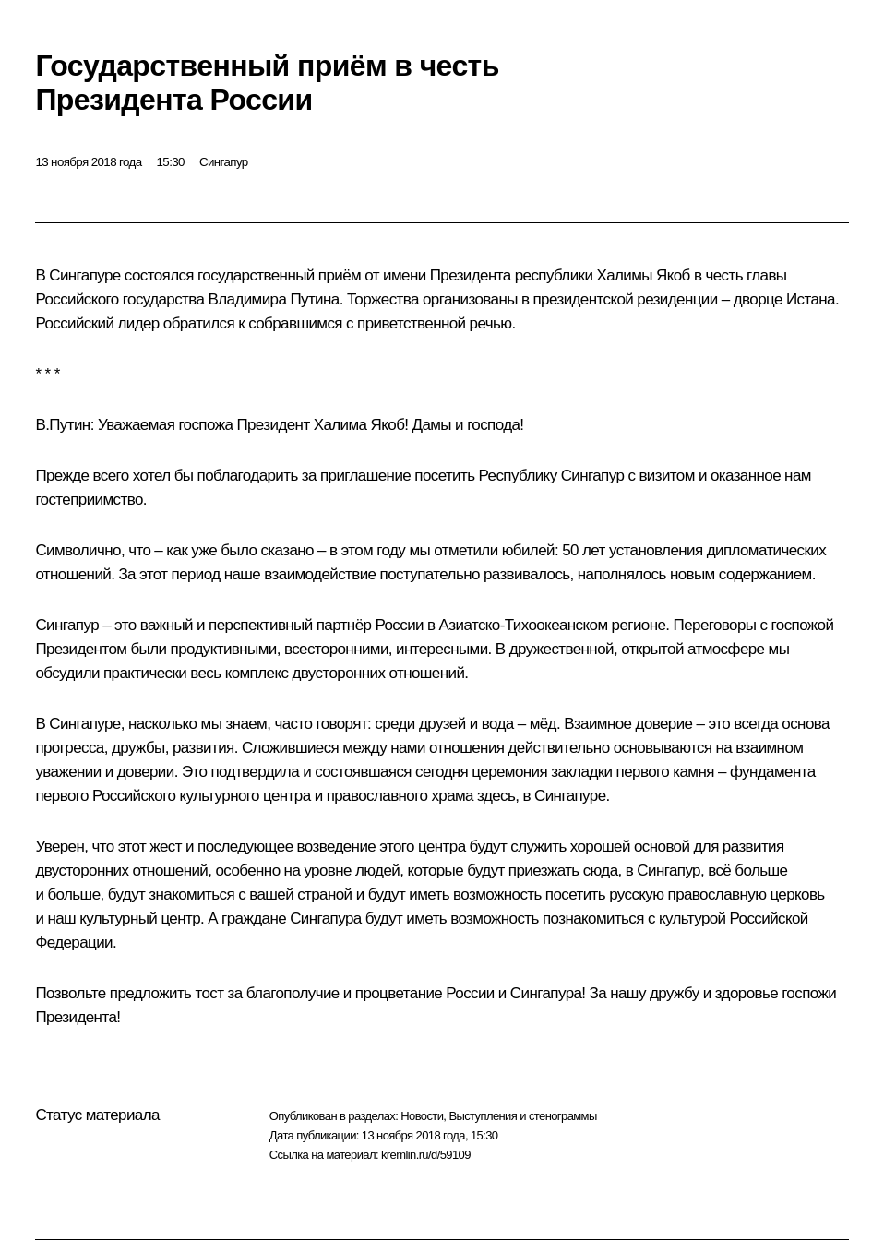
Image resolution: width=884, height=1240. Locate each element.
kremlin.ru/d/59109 (426, 1155)
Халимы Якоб (642, 275)
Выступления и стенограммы (522, 1116)
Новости (421, 1116)
